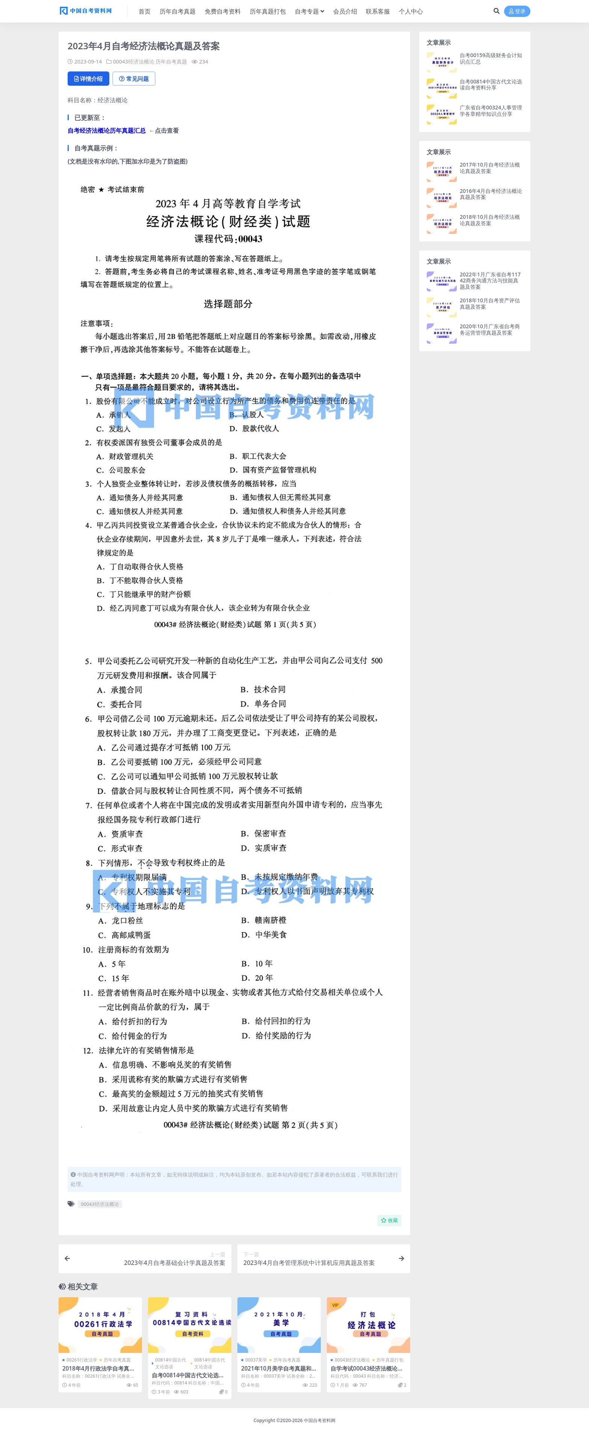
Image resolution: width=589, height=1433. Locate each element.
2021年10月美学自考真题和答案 (276, 1372)
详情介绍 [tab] (88, 78)
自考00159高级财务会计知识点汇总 (491, 58)
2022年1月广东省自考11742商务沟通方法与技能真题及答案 (490, 281)
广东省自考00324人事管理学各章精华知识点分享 (491, 110)
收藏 (389, 1220)
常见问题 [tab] (134, 78)
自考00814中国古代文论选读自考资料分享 (188, 1378)
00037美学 (256, 1360)
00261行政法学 (81, 1360)
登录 (517, 11)
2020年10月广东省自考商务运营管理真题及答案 (490, 329)
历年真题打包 (389, 1360)
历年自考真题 (171, 61)
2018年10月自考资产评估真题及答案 (490, 303)
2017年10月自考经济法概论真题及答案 (490, 167)
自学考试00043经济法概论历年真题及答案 (367, 1372)
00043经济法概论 (133, 61)
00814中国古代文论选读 (170, 1363)
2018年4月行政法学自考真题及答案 (98, 1372)
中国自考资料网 (319, 1420)
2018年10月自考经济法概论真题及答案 (490, 220)
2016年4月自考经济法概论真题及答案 (491, 194)
